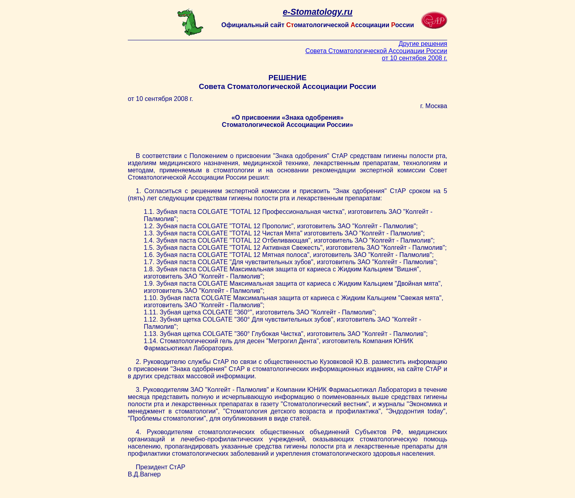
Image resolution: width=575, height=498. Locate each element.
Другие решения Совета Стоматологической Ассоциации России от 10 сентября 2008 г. (376, 50)
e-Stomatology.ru (318, 12)
